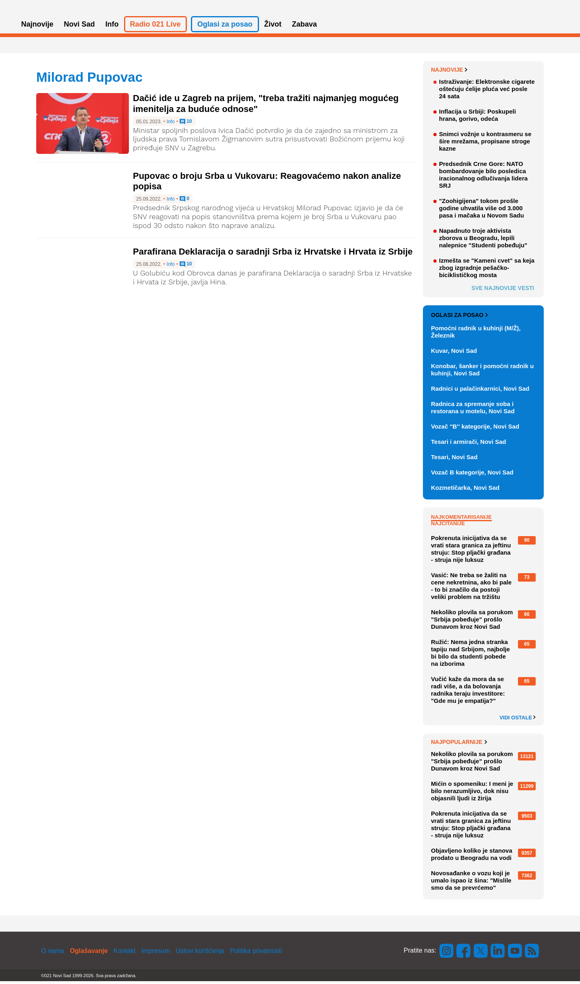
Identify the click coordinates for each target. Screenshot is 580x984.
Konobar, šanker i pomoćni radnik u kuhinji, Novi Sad (482, 372)
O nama (52, 953)
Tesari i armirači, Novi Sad (468, 444)
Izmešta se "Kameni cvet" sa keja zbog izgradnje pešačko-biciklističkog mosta (486, 270)
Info (171, 124)
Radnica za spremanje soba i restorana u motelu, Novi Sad (473, 410)
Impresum (155, 953)
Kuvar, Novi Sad (454, 353)
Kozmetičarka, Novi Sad (465, 490)
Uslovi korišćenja (200, 953)
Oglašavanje (89, 953)
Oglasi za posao (459, 318)
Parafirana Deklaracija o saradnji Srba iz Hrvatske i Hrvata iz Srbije (273, 255)
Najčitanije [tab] (448, 526)
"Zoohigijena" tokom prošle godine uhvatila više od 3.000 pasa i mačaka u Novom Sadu (481, 211)
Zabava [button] (304, 27)
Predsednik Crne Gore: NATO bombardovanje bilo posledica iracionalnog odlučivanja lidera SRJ (483, 177)
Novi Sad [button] (79, 27)
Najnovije (449, 72)
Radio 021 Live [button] (155, 27)
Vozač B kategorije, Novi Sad (472, 475)
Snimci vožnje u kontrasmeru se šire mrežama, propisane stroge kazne (485, 144)
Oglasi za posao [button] (225, 27)
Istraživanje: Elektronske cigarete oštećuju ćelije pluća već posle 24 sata (487, 91)
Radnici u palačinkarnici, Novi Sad (480, 391)
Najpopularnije (459, 745)
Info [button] (112, 27)
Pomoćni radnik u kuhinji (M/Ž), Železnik (476, 334)
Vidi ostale (517, 720)
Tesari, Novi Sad (454, 459)
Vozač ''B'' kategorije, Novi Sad (475, 429)
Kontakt (124, 953)
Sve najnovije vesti (502, 291)
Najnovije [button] (37, 27)
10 (186, 125)
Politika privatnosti (256, 953)
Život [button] (273, 27)
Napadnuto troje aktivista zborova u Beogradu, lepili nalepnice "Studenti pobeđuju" (483, 240)
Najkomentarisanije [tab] (461, 520)
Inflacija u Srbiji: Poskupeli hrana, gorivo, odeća (477, 118)
